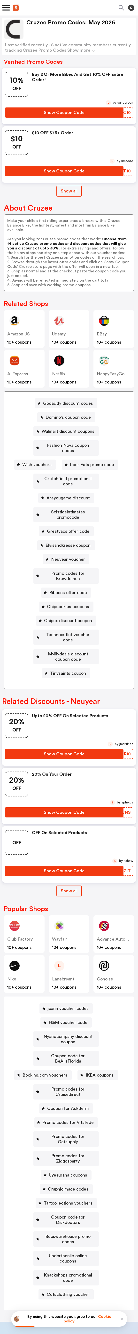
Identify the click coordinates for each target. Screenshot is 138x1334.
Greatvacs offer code (68, 515)
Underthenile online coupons (68, 1187)
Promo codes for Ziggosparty (68, 1102)
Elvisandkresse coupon (68, 529)
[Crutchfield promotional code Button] (66, 473)
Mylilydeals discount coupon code (68, 627)
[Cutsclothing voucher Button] (66, 1215)
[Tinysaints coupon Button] (66, 641)
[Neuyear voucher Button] (66, 543)
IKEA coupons (100, 1032)
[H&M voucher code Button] (66, 991)
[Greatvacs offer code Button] (66, 515)
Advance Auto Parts (117, 907)
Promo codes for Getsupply (68, 1088)
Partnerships (64, 1261)
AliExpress (17, 374)
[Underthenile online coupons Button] (66, 1187)
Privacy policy (72, 1302)
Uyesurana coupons (68, 1116)
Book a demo (33, 1261)
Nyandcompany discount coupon (68, 1004)
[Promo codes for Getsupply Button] (66, 1089)
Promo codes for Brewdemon (68, 557)
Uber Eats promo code (92, 459)
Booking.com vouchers (45, 1032)
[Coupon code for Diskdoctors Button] (66, 1159)
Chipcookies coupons (68, 585)
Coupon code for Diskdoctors (68, 1159)
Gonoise (105, 947)
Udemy (59, 334)
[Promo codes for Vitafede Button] (66, 1075)
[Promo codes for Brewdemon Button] (66, 557)
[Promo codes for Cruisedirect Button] (66, 1047)
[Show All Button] (69, 859)
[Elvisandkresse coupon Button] (66, 529)
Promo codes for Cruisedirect (68, 1046)
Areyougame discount (68, 487)
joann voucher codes (68, 976)
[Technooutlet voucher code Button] (66, 613)
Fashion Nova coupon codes (68, 445)
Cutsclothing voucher (68, 1215)
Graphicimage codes (68, 1130)
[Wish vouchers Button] (35, 459)
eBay (102, 334)
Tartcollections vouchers (68, 1144)
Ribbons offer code (68, 571)
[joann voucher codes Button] (66, 977)
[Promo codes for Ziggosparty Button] (66, 1103)
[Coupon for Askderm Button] (66, 1061)
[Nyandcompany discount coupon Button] (66, 1005)
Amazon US (18, 334)
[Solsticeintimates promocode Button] (66, 501)
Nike (11, 947)
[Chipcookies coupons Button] (66, 585)
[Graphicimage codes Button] (66, 1131)
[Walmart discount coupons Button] (66, 431)
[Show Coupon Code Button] (64, 112)
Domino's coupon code (68, 417)
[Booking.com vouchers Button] (43, 1033)
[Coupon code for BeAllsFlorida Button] (66, 1019)
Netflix (58, 374)
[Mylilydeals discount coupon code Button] (66, 627)
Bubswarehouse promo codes (68, 1173)
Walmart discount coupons (68, 431)
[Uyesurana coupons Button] (66, 1117)
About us (46, 1271)
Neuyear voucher (68, 543)
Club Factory (20, 907)
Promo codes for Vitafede (68, 1074)
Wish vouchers (37, 459)
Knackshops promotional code (68, 1201)
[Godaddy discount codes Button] (66, 403)
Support (93, 1271)
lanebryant (63, 947)
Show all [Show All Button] (69, 191)
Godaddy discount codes (68, 403)
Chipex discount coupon (68, 599)
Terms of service (98, 1302)
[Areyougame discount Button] (66, 487)
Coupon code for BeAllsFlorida (68, 1018)
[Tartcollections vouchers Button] (66, 1145)
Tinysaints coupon (68, 641)
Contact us (70, 1271)
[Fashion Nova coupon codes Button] (66, 445)
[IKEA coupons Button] (97, 1033)
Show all (69, 859)
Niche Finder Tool (100, 1261)
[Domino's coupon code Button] (66, 417)
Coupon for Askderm (68, 1060)
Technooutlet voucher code (68, 613)
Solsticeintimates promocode (68, 501)
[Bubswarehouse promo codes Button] (66, 1173)
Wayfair (59, 907)
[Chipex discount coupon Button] (66, 599)
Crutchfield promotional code (68, 473)
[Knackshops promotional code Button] (66, 1201)
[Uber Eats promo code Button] (90, 459)
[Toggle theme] (131, 7)
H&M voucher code (68, 990)
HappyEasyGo (110, 374)
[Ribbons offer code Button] (66, 571)
